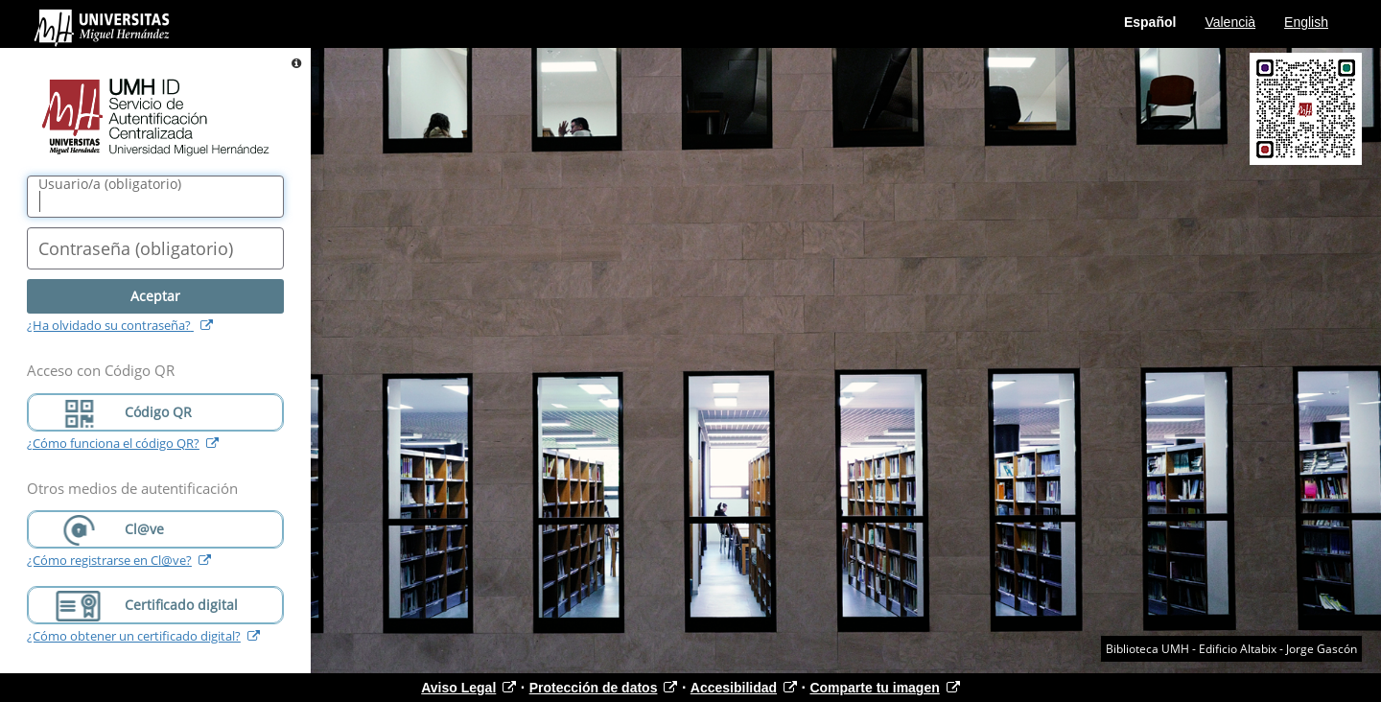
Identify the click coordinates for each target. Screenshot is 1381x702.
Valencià (1230, 22)
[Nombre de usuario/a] (155, 197)
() (109, 184)
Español (1150, 22)
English (1306, 22)
